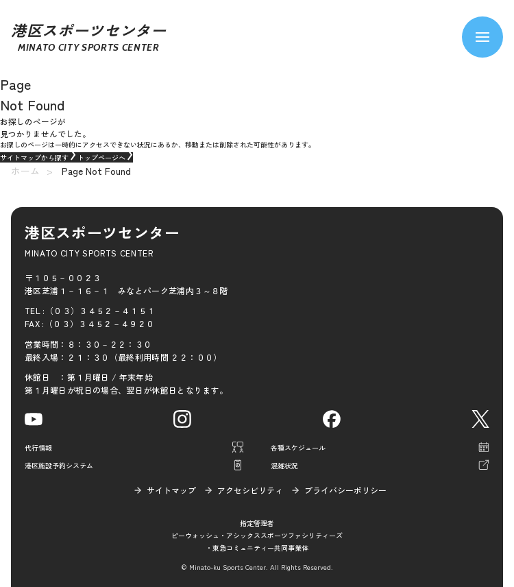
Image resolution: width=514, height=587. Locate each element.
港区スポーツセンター (89, 37)
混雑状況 (284, 465)
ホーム (25, 171)
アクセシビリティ (250, 490)
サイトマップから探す (38, 157)
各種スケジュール (298, 447)
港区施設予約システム (59, 465)
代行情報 (38, 447)
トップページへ (104, 157)
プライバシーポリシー (345, 490)
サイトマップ (171, 490)
